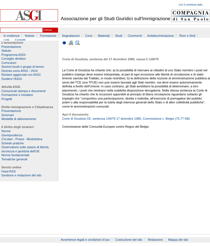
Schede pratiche (12, 143)
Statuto (6, 50)
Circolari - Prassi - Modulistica (21, 139)
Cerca (47, 30)
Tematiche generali (14, 159)
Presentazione (11, 46)
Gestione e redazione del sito (21, 175)
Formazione (48, 35)
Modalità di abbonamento (18, 119)
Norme (6, 131)
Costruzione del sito (128, 239)
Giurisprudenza (11, 135)
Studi (118, 35)
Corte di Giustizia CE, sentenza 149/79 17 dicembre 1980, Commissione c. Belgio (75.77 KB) (126, 118)
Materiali (103, 35)
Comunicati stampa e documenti (23, 91)
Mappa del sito (178, 239)
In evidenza (11, 35)
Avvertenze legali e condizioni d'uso (85, 239)
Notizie (29, 35)
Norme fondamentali (15, 155)
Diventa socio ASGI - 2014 (19, 70)
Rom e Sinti (187, 35)
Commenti (135, 35)
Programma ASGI (13, 54)
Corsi (88, 35)
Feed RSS (8, 171)
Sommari (7, 115)
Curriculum (8, 62)
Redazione (155, 239)
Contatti (20, 39)
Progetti (6, 99)
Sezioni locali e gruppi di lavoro (22, 66)
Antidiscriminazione (160, 35)
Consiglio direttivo (13, 58)
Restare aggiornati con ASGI (21, 74)
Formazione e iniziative (17, 94)
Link (6, 39)
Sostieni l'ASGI (11, 78)
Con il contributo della (191, 4)
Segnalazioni (71, 35)
